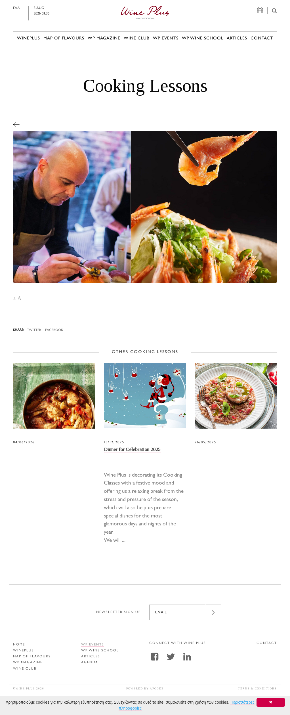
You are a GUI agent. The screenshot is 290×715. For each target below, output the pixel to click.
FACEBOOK (54, 330)
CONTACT (262, 38)
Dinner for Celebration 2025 (132, 449)
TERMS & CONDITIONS (257, 688)
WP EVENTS (165, 38)
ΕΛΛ (24, 8)
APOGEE (157, 688)
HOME (19, 644)
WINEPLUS (28, 38)
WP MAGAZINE (104, 38)
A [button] (14, 299)
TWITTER (34, 330)
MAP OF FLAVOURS (63, 38)
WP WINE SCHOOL (202, 38)
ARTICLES (237, 38)
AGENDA (89, 662)
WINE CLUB (137, 38)
